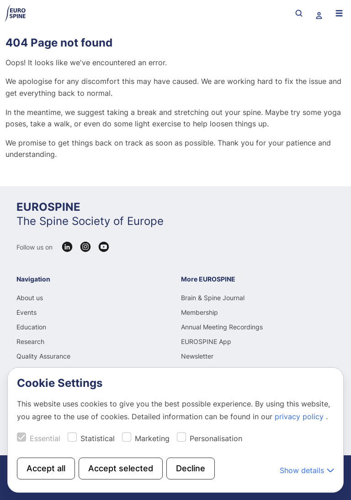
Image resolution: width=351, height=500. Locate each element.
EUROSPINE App (206, 341)
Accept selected (120, 468)
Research (30, 341)
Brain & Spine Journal (213, 298)
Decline (190, 468)
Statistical (97, 438)
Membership (199, 312)
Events (26, 312)
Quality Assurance (43, 356)
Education (31, 327)
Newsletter (197, 356)
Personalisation (216, 438)
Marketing (152, 438)
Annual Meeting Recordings (222, 327)
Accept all (46, 468)
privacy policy (300, 416)
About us (29, 298)
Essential (45, 438)
